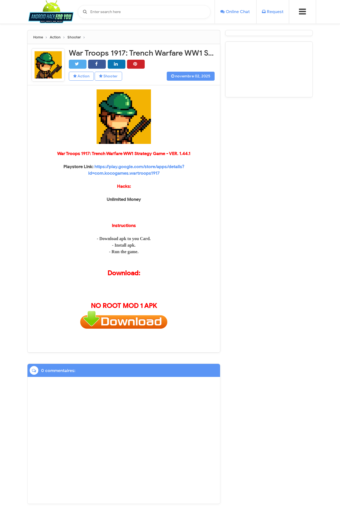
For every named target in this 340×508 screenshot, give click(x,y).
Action (81, 76)
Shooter (108, 76)
